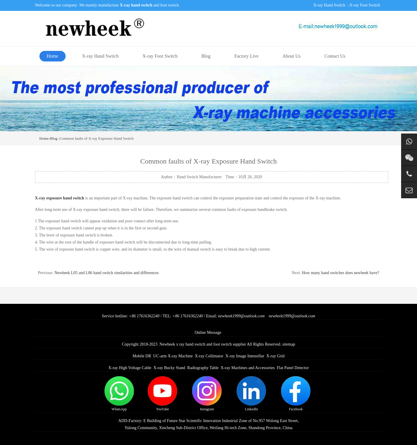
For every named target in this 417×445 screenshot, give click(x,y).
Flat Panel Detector (293, 368)
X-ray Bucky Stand (169, 368)
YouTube (162, 393)
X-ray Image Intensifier (244, 356)
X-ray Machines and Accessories (248, 368)
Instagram (207, 393)
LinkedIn (251, 393)
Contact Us (334, 56)
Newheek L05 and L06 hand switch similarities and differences (106, 273)
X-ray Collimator (209, 356)
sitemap (288, 344)
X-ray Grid (275, 356)
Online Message (208, 332)
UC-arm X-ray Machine (173, 356)
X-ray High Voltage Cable (129, 368)
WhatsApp (119, 393)
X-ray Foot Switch (364, 5)
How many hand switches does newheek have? (340, 273)
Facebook (295, 393)
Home (52, 56)
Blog (205, 56)
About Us (291, 56)
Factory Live (246, 56)
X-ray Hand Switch (329, 5)
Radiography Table (202, 368)
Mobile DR (141, 356)
